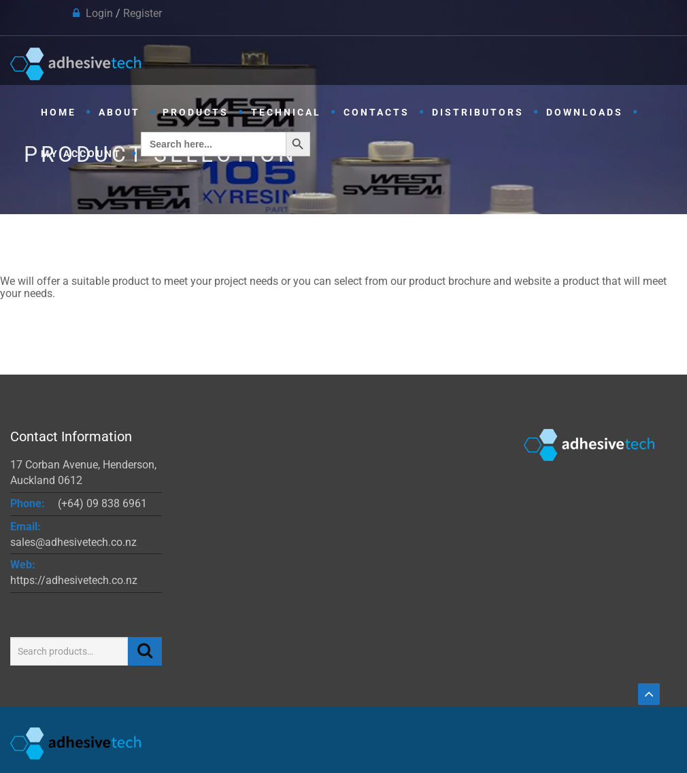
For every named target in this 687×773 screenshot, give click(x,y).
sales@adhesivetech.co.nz (73, 542)
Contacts (376, 112)
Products (196, 112)
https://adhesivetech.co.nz (73, 580)
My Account (81, 153)
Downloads (584, 112)
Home (58, 112)
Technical (286, 112)
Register (142, 13)
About (119, 112)
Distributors (478, 112)
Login (99, 13)
